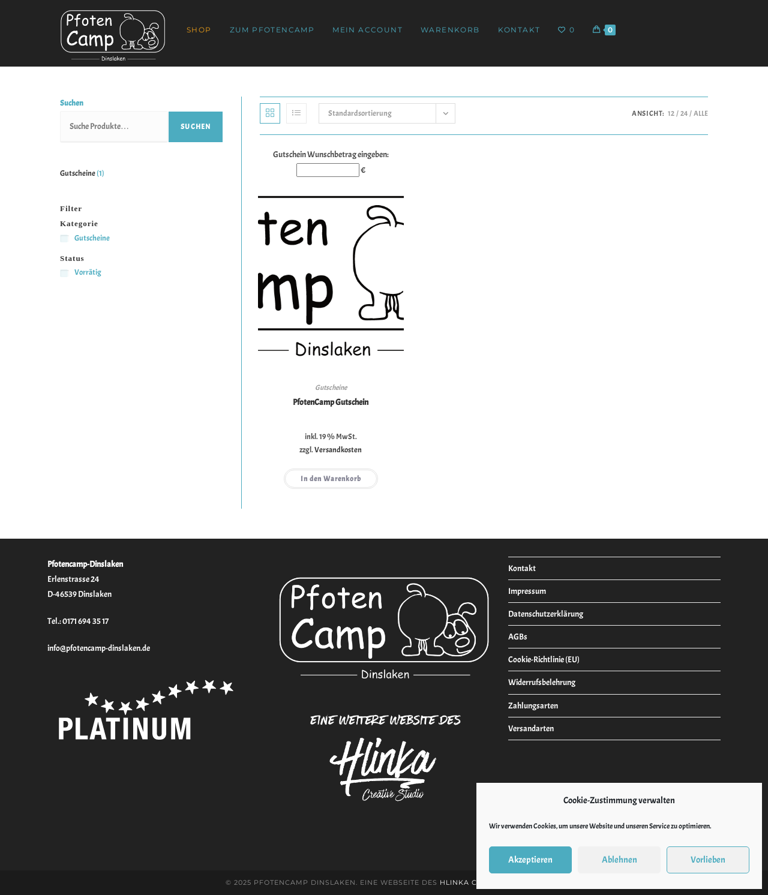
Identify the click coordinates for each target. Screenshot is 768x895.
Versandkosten (338, 450)
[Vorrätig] (65, 273)
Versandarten (531, 728)
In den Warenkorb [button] (331, 478)
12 (671, 113)
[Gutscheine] (65, 238)
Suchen (71, 103)
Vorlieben (708, 860)
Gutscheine (331, 387)
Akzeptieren (530, 860)
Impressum (527, 591)
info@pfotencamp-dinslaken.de (98, 648)
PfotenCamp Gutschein (330, 402)
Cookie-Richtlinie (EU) (544, 659)
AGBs (517, 637)
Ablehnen (619, 860)
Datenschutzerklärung (545, 614)
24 (684, 113)
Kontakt (522, 568)
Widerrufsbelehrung (541, 682)
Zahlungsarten (533, 706)
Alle (701, 113)
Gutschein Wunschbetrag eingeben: (331, 154)
